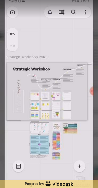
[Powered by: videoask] (49, 184)
